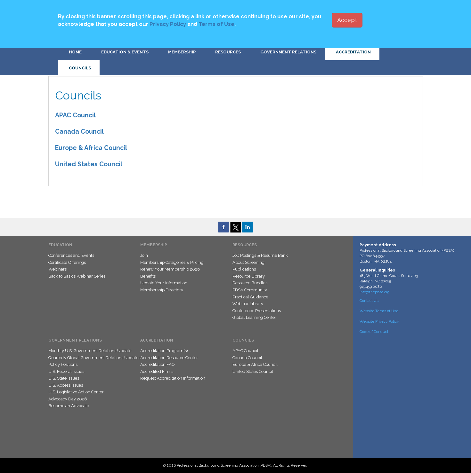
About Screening (248, 262)
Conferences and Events (71, 255)
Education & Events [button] (125, 52)
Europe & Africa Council (91, 148)
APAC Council (75, 115)
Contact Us (369, 300)
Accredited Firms (156, 371)
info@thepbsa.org (375, 292)
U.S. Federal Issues (66, 371)
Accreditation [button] (353, 52)
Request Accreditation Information (172, 378)
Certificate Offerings (67, 262)
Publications (244, 269)
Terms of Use (216, 24)
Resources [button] (228, 52)
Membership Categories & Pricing (172, 262)
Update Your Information (163, 282)
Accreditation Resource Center (169, 357)
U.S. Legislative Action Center (76, 392)
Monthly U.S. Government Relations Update (89, 350)
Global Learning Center (254, 317)
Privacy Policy (168, 24)
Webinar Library (247, 303)
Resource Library (248, 276)
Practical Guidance (250, 297)
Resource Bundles (249, 282)
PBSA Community (249, 290)
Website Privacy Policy (379, 321)
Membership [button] (182, 52)
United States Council (88, 164)
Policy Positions (62, 364)
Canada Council (79, 131)
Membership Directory (161, 290)
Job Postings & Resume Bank (260, 255)
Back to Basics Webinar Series (76, 276)
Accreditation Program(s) (164, 350)
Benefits (148, 276)
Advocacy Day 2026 (67, 399)
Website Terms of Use (379, 311)
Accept (347, 20)
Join (144, 255)
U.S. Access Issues (65, 385)
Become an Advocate (68, 405)
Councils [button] (80, 68)
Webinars (57, 269)
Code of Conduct (374, 331)
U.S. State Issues (63, 378)
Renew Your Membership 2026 (170, 269)
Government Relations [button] (288, 52)
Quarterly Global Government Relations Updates (94, 357)
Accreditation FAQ (157, 364)
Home (75, 52)
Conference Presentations (256, 310)
